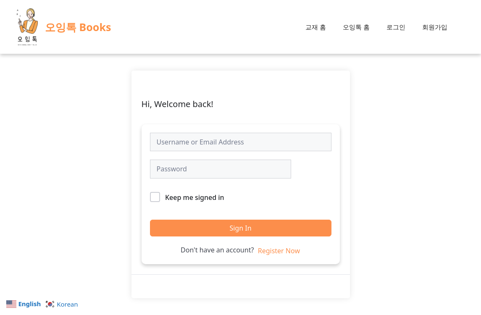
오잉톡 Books (78, 27)
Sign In (240, 228)
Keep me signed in (194, 197)
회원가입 (434, 27)
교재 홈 (315, 27)
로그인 (395, 27)
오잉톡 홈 (356, 27)
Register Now (279, 250)
